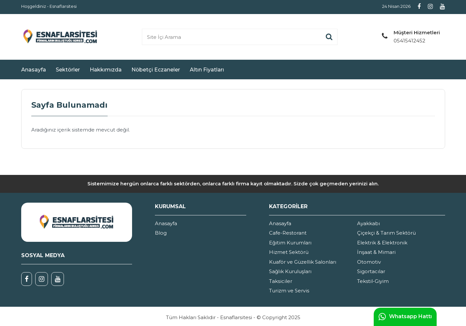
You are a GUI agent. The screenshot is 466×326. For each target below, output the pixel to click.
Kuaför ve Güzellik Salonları (302, 262)
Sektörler (68, 70)
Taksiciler (280, 281)
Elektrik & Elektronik (382, 243)
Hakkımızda (106, 70)
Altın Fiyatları (207, 70)
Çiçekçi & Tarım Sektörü (386, 233)
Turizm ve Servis (289, 290)
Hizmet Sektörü (288, 252)
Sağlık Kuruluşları (290, 271)
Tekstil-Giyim (373, 281)
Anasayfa (33, 70)
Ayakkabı (368, 223)
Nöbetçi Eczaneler (155, 70)
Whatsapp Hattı (405, 317)
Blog (161, 233)
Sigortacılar (371, 271)
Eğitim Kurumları (290, 243)
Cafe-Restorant (288, 233)
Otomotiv (369, 262)
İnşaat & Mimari (376, 252)
